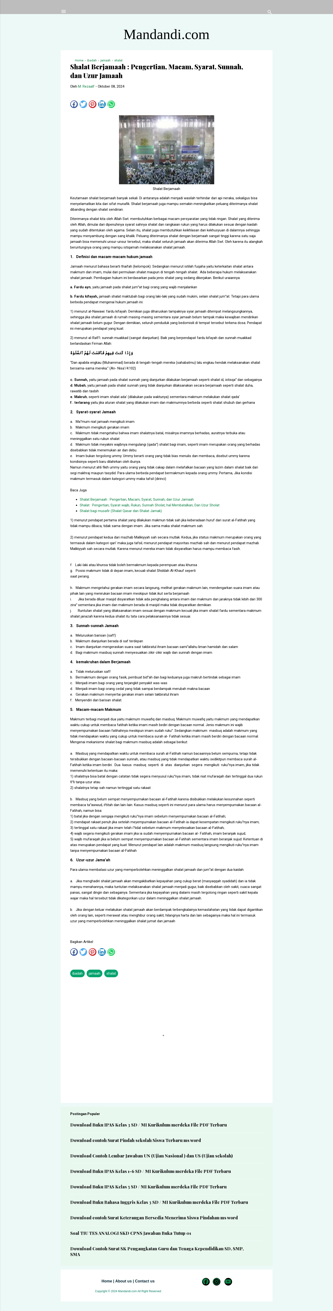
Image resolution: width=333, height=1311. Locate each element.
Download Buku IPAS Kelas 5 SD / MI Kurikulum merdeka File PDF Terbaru (148, 1187)
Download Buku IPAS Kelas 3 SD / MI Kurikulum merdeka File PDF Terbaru (148, 1125)
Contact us (145, 1281)
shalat (111, 973)
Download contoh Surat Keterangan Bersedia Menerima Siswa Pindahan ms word (154, 1218)
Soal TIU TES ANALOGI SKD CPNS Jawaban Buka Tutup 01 (130, 1233)
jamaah (94, 973)
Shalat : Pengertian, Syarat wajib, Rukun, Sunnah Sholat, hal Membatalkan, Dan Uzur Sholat (149, 505)
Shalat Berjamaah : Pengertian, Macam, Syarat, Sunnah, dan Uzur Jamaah (137, 499)
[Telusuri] (270, 13)
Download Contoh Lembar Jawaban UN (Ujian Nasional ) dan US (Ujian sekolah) (151, 1156)
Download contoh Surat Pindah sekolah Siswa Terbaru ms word (135, 1140)
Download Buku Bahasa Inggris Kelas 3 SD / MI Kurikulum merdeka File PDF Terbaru (159, 1202)
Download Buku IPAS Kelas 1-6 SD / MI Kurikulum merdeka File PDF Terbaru (150, 1171)
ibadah (77, 973)
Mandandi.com (167, 34)
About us (123, 1281)
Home (106, 1281)
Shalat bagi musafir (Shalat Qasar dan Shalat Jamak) (121, 511)
